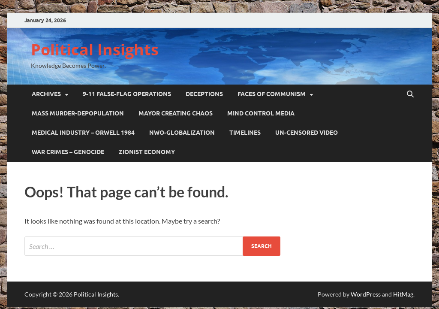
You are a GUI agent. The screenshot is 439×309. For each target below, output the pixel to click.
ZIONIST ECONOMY (147, 151)
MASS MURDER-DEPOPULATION (78, 113)
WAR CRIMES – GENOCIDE (68, 151)
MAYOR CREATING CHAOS (175, 113)
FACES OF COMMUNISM (272, 94)
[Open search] (410, 94)
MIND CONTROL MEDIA (261, 113)
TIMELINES (245, 132)
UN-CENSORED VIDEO (306, 132)
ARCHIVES (46, 94)
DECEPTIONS (204, 94)
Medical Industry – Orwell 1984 (83, 132)
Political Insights (95, 49)
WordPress (366, 294)
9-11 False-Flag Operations (127, 94)
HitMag (403, 294)
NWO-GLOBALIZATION (182, 132)
